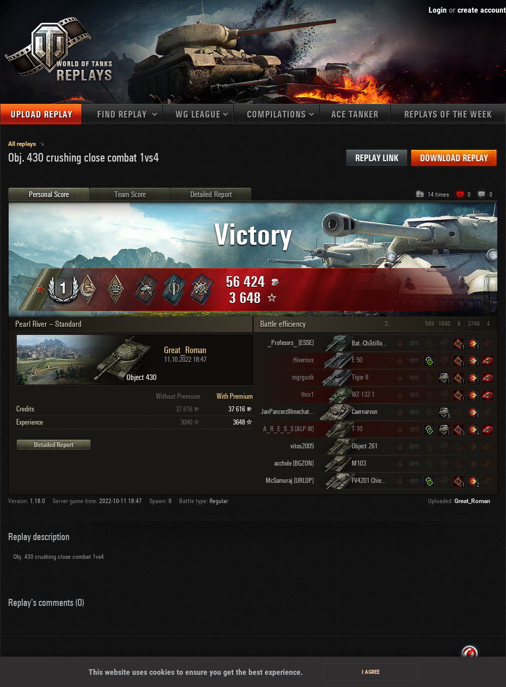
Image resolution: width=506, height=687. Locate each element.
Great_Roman (472, 501)
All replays (22, 143)
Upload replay (41, 114)
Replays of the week (448, 114)
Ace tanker (354, 114)
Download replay (454, 158)
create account (481, 10)
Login (438, 10)
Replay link (376, 158)
